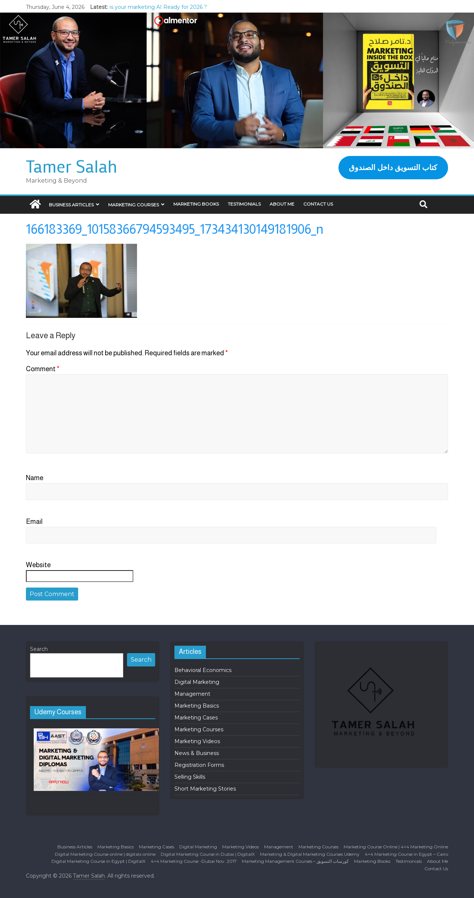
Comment (43, 369)
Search (39, 649)
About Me (282, 204)
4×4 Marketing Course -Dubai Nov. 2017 (194, 861)
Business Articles (71, 204)
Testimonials (244, 204)
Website (38, 565)
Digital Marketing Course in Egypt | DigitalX (98, 861)
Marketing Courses (133, 204)
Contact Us (318, 204)
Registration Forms (199, 765)
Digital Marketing (196, 682)
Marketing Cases (196, 717)
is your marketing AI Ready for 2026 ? (158, 7)
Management (192, 694)
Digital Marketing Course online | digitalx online (105, 854)
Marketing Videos (197, 741)
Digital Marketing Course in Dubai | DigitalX (208, 854)
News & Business (196, 753)
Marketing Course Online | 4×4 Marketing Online (396, 846)
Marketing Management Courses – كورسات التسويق (295, 861)
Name (34, 478)
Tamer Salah (71, 166)
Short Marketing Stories (205, 788)
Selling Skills (189, 777)
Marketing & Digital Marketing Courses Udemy (310, 854)
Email (34, 521)
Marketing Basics (196, 705)
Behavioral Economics (202, 670)
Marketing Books (196, 204)
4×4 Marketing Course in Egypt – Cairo (406, 854)
